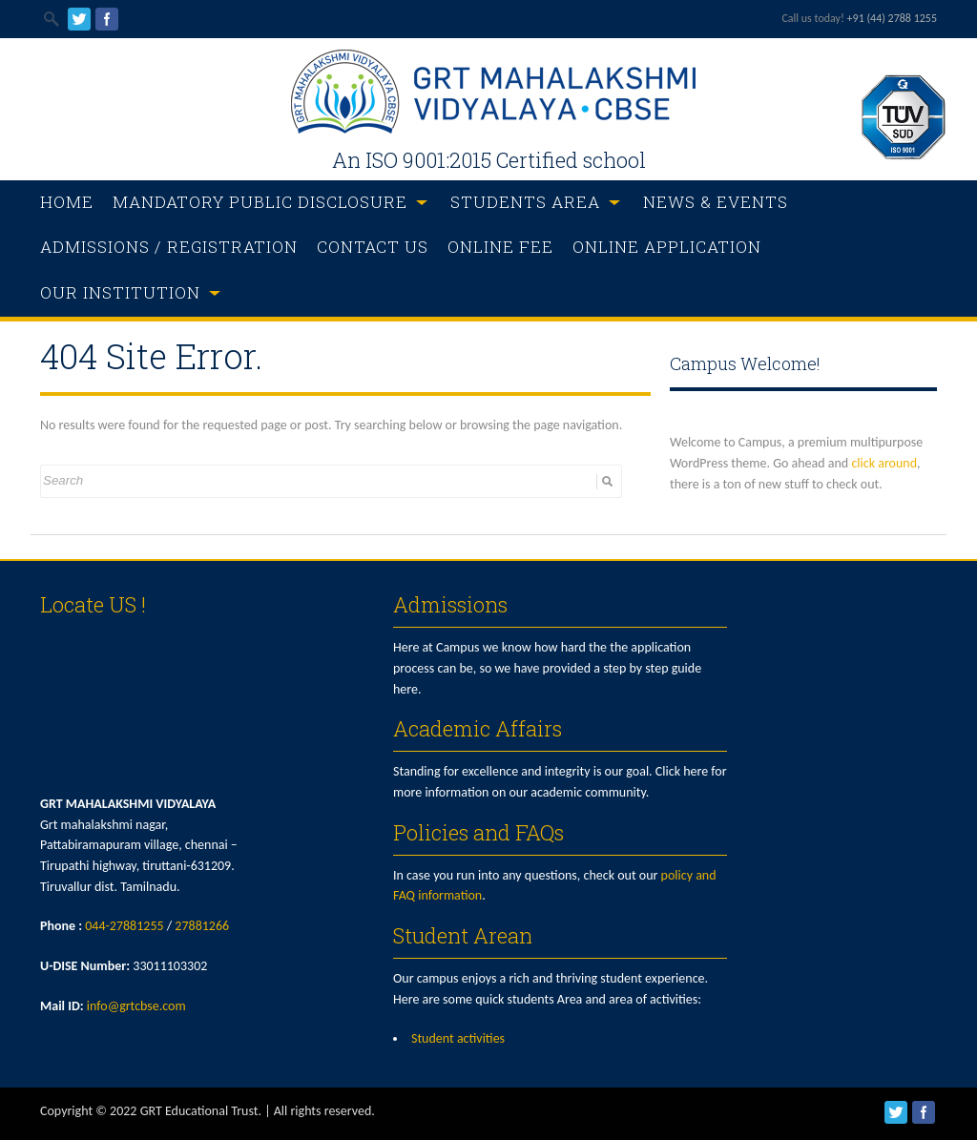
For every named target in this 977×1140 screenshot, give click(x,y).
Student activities (458, 1038)
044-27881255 (124, 926)
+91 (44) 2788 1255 (892, 18)
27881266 (202, 926)
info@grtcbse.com (136, 1006)
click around (884, 463)
